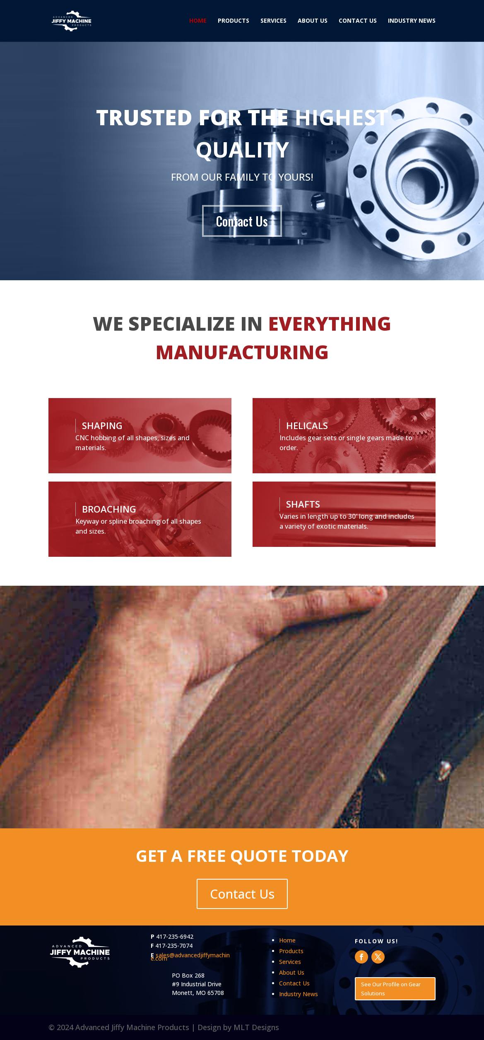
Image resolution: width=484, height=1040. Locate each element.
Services (273, 21)
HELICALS (307, 425)
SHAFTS (303, 504)
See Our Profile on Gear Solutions (391, 988)
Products (233, 21)
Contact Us (358, 21)
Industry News (412, 21)
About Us (312, 21)
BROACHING (109, 509)
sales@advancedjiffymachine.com (190, 956)
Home (198, 21)
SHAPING (102, 425)
